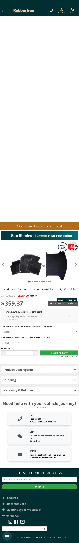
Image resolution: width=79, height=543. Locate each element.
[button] (2, 11)
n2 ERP (64, 537)
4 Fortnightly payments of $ (40, 318)
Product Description (40, 370)
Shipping (40, 380)
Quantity (5, 348)
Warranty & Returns (40, 390)
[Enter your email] (39, 479)
